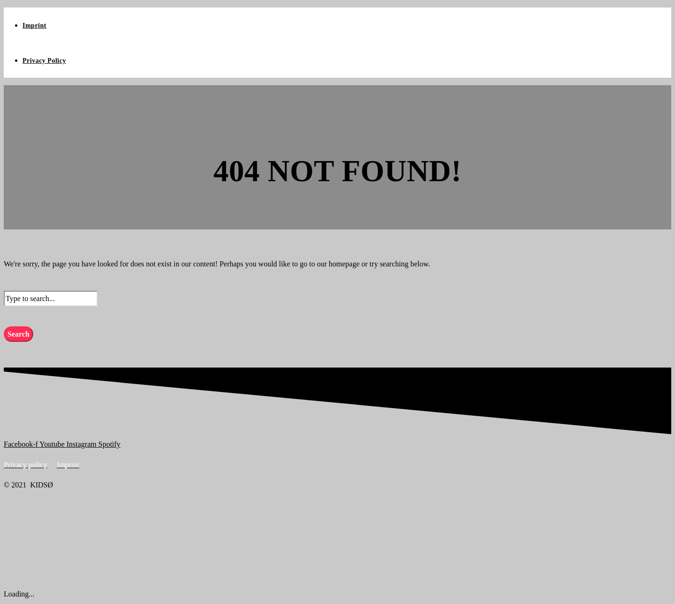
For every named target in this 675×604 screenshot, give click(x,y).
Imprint (34, 25)
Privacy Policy (44, 60)
